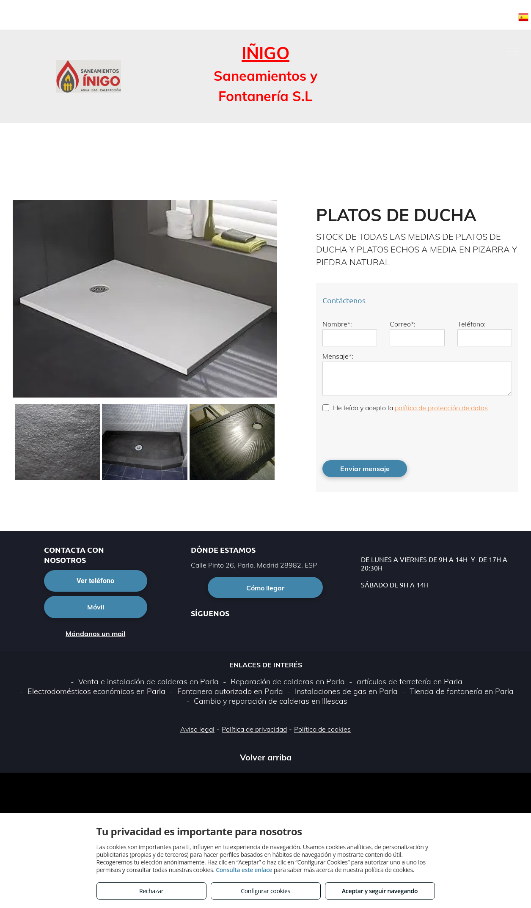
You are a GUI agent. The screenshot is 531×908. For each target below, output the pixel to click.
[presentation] (386, 435)
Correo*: (402, 324)
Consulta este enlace (244, 870)
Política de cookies (322, 729)
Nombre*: (337, 324)
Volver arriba (266, 757)
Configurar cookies (265, 891)
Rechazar (151, 891)
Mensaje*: (337, 356)
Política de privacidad (254, 729)
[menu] (512, 52)
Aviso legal (197, 729)
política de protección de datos (441, 407)
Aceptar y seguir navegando (380, 891)
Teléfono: (471, 324)
